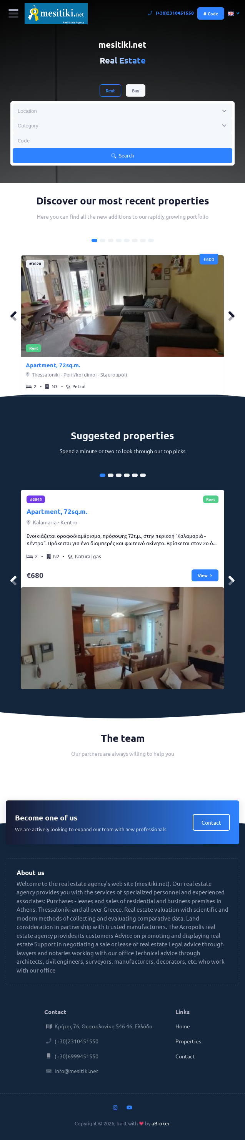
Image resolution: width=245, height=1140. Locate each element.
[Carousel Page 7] (143, 240)
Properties (188, 1041)
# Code (210, 13)
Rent (110, 90)
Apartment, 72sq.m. (53, 365)
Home (182, 1026)
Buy (135, 90)
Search (122, 155)
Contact (211, 822)
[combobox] (122, 111)
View (205, 575)
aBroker (160, 1123)
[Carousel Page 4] (119, 240)
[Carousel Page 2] (102, 240)
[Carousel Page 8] (151, 240)
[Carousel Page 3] (110, 240)
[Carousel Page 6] (135, 240)
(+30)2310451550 (171, 13)
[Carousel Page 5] (127, 240)
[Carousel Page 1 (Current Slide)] (94, 240)
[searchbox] (48, 110)
